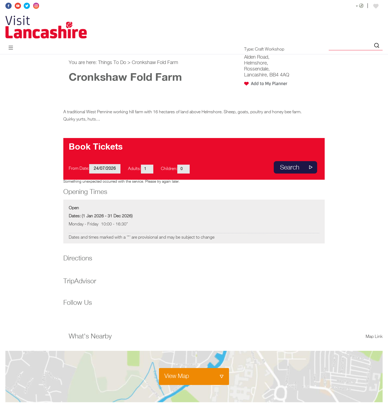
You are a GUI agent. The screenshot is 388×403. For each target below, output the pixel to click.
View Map (176, 376)
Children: (169, 169)
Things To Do (112, 62)
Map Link (374, 337)
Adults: (134, 169)
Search (289, 167)
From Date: (79, 169)
